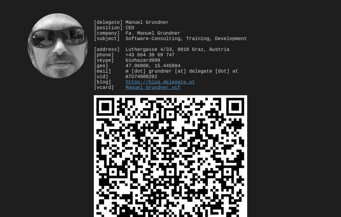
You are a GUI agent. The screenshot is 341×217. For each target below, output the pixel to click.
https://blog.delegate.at (160, 96)
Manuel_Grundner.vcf (153, 102)
